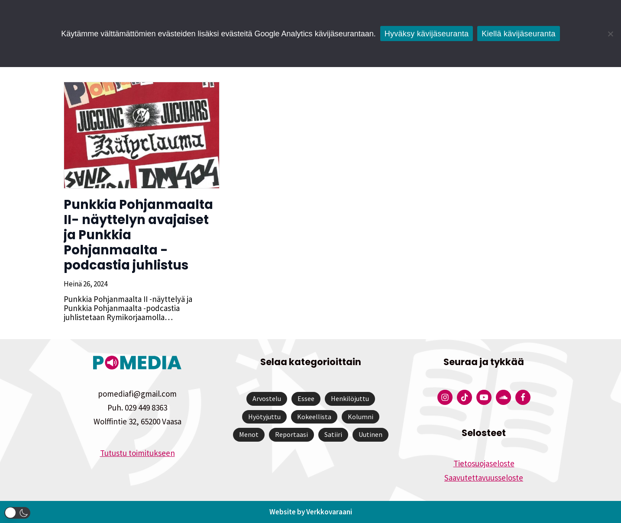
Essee (306, 398)
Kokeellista (314, 416)
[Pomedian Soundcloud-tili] (503, 397)
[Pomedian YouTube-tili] (484, 397)
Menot (249, 434)
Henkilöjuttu (350, 398)
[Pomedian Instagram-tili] (445, 397)
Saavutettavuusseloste (483, 477)
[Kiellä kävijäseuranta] (610, 33)
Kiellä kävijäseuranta (518, 33)
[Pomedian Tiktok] (464, 397)
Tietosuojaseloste (483, 463)
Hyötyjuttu (264, 416)
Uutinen (370, 434)
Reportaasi (291, 434)
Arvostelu (266, 398)
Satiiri (333, 434)
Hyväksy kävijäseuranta (427, 33)
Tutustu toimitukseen (137, 453)
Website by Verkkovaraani (310, 512)
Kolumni (360, 416)
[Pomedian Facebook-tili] (522, 397)
